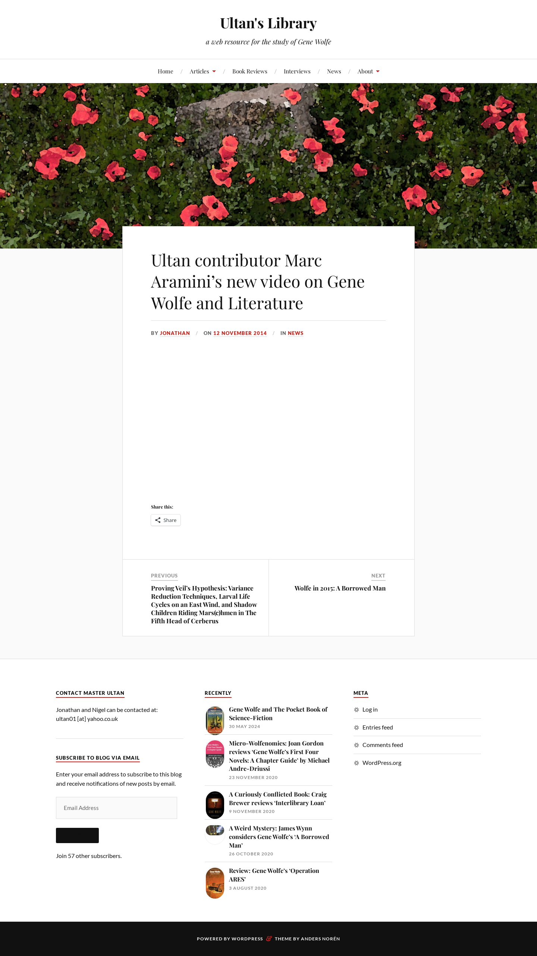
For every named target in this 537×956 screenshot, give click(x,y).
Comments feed (382, 744)
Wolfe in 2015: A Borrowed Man (340, 588)
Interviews (297, 71)
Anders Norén (320, 938)
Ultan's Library (268, 22)
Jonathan (175, 333)
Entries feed (377, 727)
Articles (199, 71)
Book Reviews (249, 71)
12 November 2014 (240, 333)
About (365, 71)
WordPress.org (381, 762)
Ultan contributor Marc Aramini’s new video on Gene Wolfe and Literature (258, 281)
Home (165, 71)
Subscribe (77, 835)
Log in (370, 709)
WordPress (247, 938)
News (334, 71)
